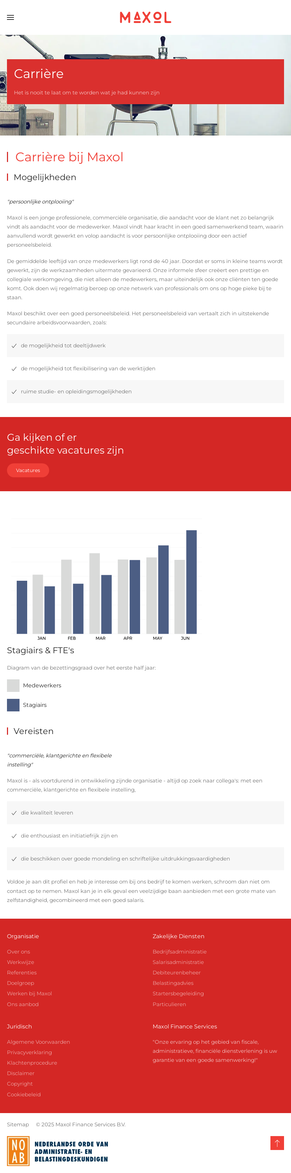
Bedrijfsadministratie (180, 951)
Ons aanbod (23, 1004)
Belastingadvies (173, 983)
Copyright (20, 1083)
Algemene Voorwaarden (38, 1042)
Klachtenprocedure (32, 1062)
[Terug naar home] (146, 17)
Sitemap (17, 1124)
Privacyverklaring (29, 1052)
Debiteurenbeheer (177, 972)
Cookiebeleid (24, 1094)
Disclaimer (21, 1073)
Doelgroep (20, 983)
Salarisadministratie (178, 962)
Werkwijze (20, 962)
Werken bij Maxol (29, 993)
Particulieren (169, 1004)
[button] (10, 17)
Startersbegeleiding (178, 993)
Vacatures (28, 470)
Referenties (22, 972)
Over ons (18, 951)
